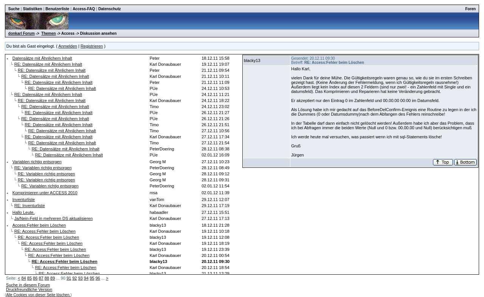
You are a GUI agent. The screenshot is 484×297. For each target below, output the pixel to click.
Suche (14, 9)
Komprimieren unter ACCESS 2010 (45, 192)
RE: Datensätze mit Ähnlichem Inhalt (48, 64)
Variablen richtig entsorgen (37, 161)
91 (69, 278)
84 (23, 278)
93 (80, 278)
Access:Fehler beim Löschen (39, 225)
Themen (48, 33)
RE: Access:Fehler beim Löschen (45, 231)
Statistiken (32, 9)
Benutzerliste (57, 9)
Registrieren (92, 46)
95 (92, 278)
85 (29, 278)
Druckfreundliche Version (29, 289)
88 (47, 278)
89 (52, 278)
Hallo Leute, (23, 212)
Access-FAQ (84, 9)
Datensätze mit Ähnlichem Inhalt (42, 58)
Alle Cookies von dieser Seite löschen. (38, 295)
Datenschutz (109, 9)
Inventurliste (23, 199)
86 (35, 278)
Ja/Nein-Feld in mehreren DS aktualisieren (53, 218)
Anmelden (67, 46)
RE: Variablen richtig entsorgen (42, 168)
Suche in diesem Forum (28, 285)
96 (97, 278)
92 (74, 278)
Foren (470, 9)
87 (41, 278)
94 (86, 278)
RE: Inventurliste (29, 205)
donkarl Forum (21, 33)
